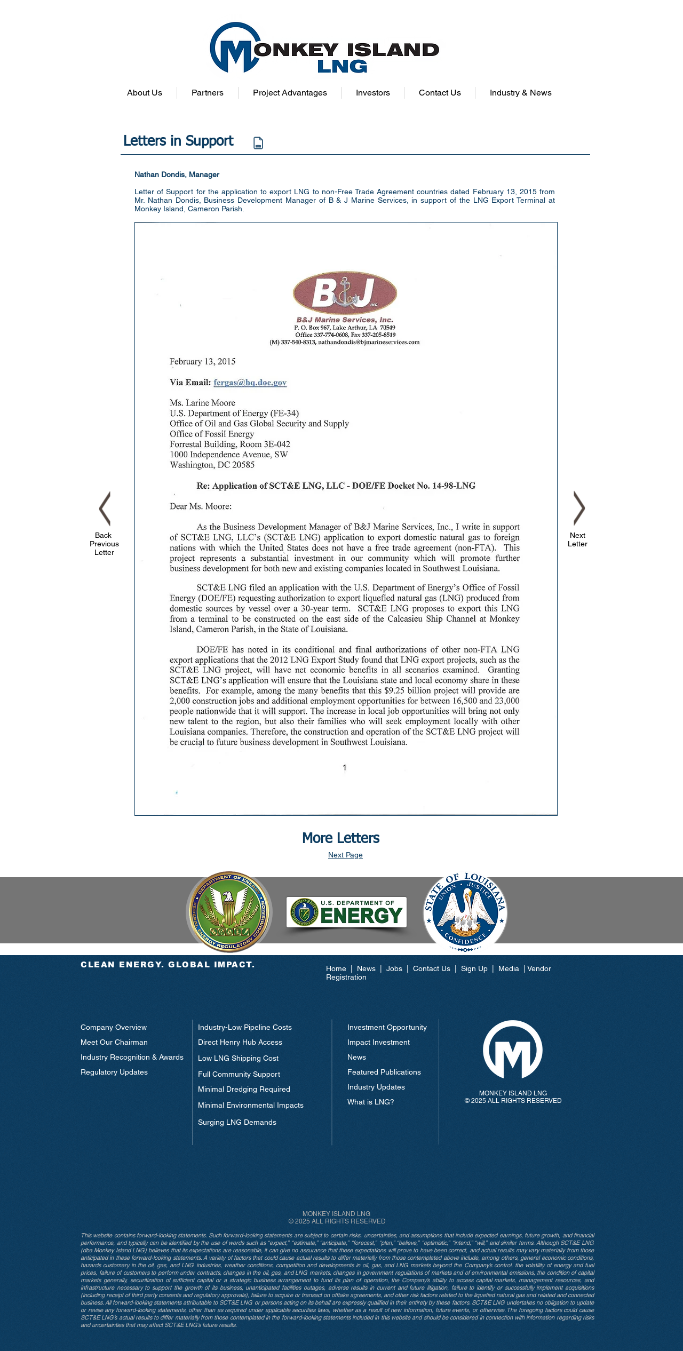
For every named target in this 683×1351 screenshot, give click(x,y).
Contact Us (431, 968)
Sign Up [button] (474, 968)
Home (338, 968)
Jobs (394, 968)
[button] (145, 93)
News (367, 968)
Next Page (345, 855)
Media (508, 968)
